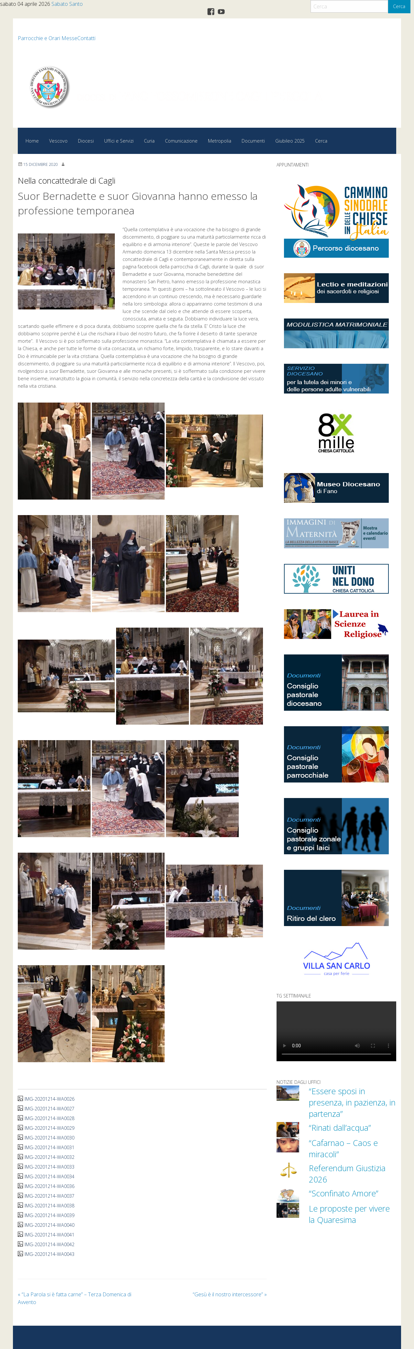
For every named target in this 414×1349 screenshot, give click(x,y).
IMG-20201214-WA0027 (49, 1109)
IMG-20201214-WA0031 (49, 1147)
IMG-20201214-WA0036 (49, 1186)
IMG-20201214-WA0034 (49, 1176)
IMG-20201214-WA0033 (49, 1167)
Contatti (86, 38)
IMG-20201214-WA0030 (49, 1138)
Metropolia (219, 141)
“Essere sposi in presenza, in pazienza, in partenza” (352, 1102)
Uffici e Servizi (119, 141)
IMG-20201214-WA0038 (49, 1206)
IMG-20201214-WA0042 (49, 1244)
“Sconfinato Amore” (343, 1193)
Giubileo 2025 (290, 141)
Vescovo (58, 141)
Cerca (399, 6)
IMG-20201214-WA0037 (49, 1196)
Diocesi (86, 141)
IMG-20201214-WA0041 (49, 1235)
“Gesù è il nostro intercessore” (230, 1294)
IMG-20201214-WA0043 (49, 1254)
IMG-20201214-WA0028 (49, 1118)
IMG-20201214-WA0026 (49, 1099)
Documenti (253, 141)
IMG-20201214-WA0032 (49, 1157)
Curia (149, 141)
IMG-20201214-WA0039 (49, 1215)
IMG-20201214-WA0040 (49, 1225)
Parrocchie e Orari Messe (47, 38)
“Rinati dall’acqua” (340, 1127)
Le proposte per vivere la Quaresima (349, 1214)
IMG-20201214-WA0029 (49, 1128)
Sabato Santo (67, 3)
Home (32, 141)
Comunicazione (181, 141)
